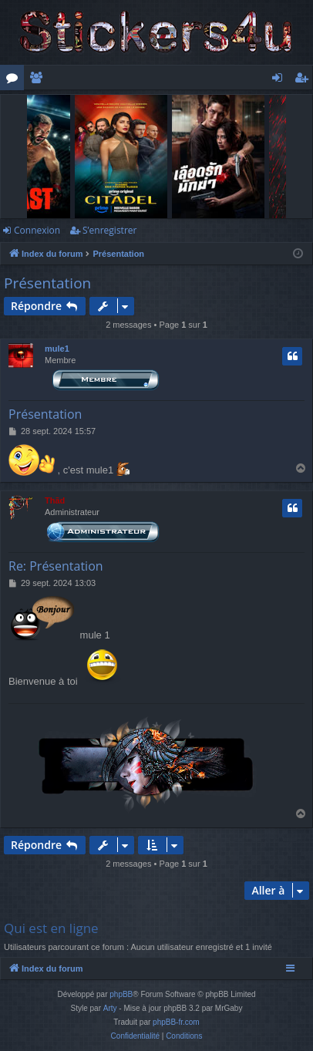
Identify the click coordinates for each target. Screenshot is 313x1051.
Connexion (37, 230)
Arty (110, 1008)
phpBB (121, 994)
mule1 (57, 348)
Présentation (47, 283)
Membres (39, 80)
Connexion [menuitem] (280, 80)
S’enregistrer (109, 230)
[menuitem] (135, 1036)
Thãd (55, 500)
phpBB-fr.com (176, 1022)
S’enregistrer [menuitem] (304, 80)
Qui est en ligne (51, 928)
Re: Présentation (55, 566)
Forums (15, 80)
